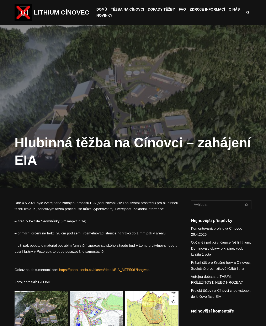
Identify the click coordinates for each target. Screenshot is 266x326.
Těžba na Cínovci (127, 9)
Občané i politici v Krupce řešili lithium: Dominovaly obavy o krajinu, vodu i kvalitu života (221, 249)
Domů (101, 9)
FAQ (182, 9)
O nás (234, 9)
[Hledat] (247, 12)
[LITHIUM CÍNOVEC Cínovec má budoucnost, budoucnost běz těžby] (52, 12)
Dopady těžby (161, 9)
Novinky (104, 15)
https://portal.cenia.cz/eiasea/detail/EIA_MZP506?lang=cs (104, 276)
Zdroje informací (207, 9)
